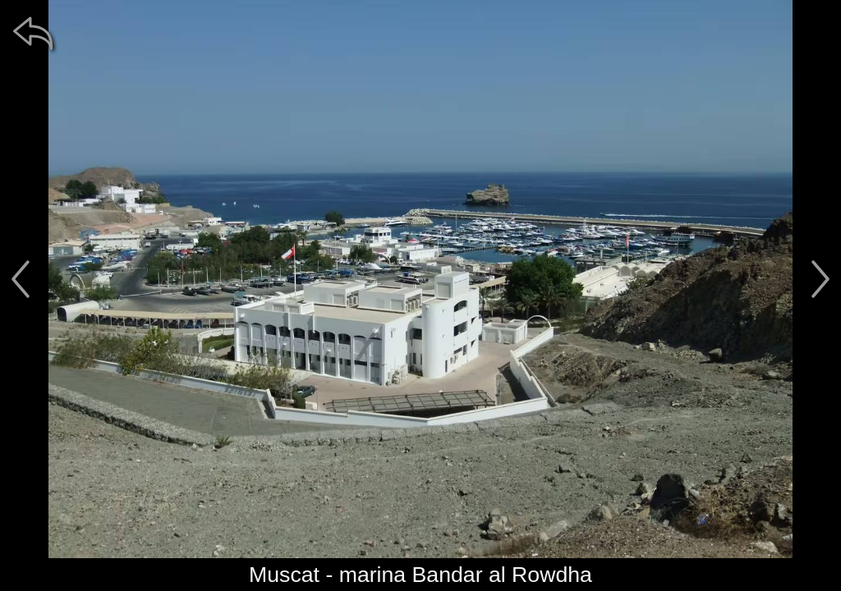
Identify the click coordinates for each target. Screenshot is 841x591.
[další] (820, 279)
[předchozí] (20, 279)
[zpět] (32, 32)
